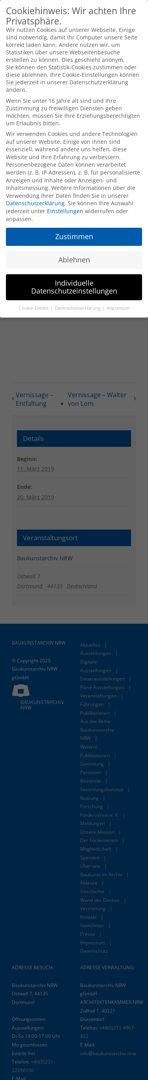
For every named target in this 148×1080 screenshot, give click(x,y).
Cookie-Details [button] (34, 307)
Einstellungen (65, 210)
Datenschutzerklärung (35, 202)
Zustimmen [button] (74, 235)
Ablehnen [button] (74, 258)
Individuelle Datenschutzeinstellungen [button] (74, 285)
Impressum (118, 307)
